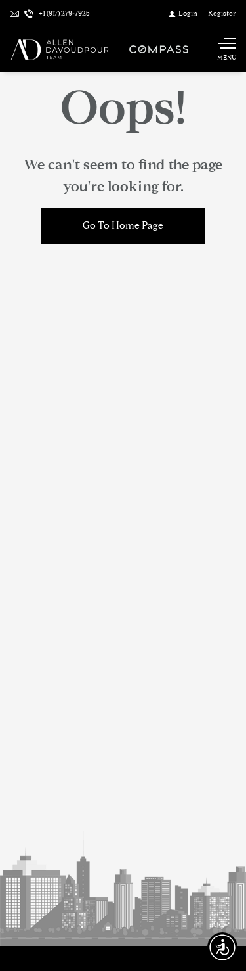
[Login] (183, 13)
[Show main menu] (226, 49)
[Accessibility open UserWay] (222, 947)
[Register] (222, 13)
